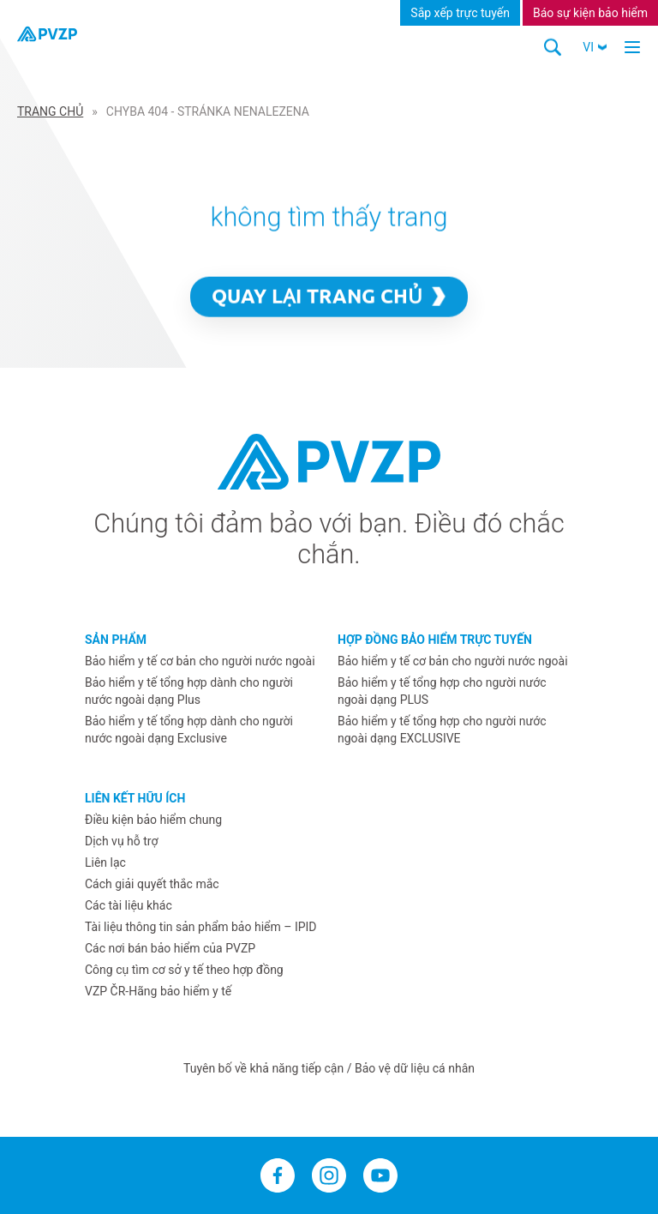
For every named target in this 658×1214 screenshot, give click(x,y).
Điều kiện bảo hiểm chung (153, 819)
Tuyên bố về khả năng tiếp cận (265, 1068)
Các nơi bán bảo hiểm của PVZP (170, 948)
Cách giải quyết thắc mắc (152, 884)
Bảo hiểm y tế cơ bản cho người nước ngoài (200, 661)
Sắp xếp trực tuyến (460, 13)
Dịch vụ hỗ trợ (121, 841)
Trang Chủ (50, 111)
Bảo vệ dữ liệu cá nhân (415, 1068)
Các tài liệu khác (128, 905)
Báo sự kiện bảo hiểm (590, 13)
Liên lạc (105, 862)
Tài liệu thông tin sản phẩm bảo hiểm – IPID (201, 927)
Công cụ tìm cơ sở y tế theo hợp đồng (184, 970)
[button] (595, 47)
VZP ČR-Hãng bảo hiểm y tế (158, 991)
